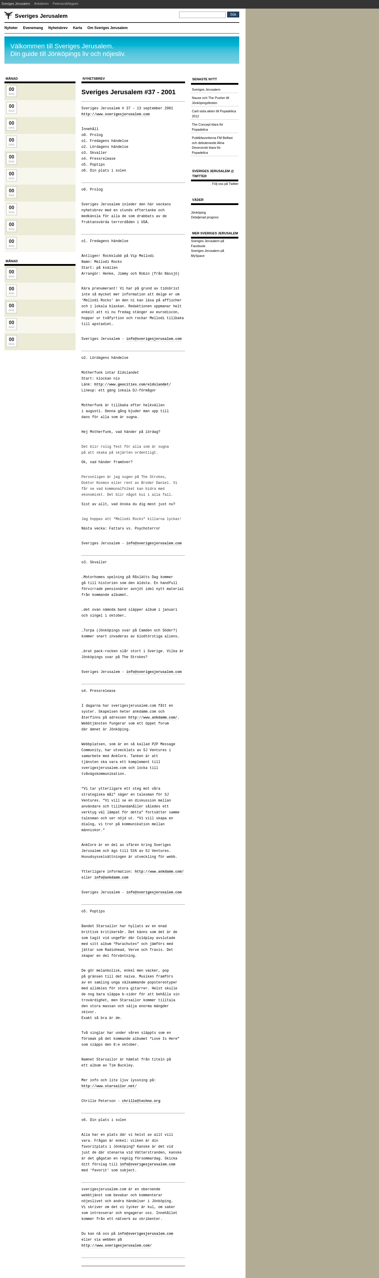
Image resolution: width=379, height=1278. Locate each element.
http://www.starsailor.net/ (109, 1086)
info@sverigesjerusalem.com (154, 338)
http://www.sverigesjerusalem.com (115, 114)
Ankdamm (41, 3)
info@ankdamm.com (111, 877)
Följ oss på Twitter (225, 183)
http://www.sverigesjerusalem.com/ (116, 1245)
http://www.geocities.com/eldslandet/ (132, 384)
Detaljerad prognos (205, 217)
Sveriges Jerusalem (15, 3)
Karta (77, 28)
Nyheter (11, 28)
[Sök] (202, 15)
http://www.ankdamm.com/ (152, 717)
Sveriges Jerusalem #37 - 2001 (128, 92)
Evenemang (33, 28)
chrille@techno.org (141, 1100)
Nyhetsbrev (58, 28)
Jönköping (198, 212)
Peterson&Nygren (65, 3)
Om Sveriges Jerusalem (107, 28)
